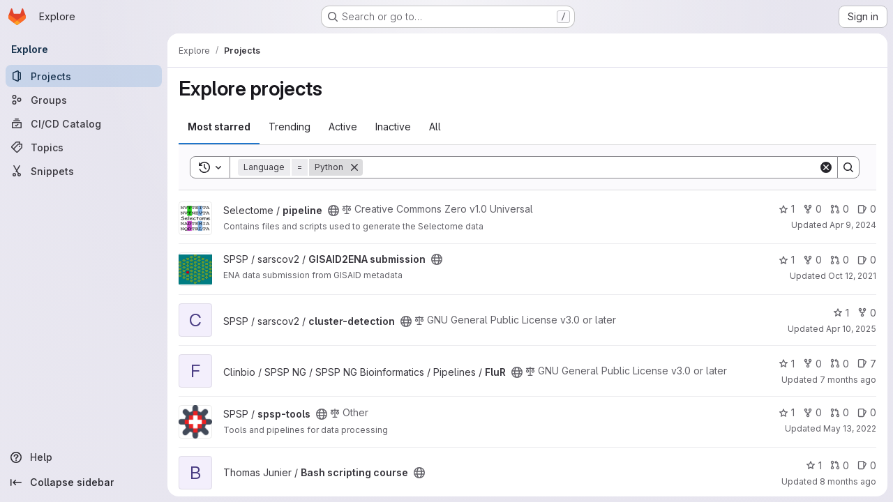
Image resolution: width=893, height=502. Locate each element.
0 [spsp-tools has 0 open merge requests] (839, 412)
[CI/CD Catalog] (84, 123)
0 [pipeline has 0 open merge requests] (839, 209)
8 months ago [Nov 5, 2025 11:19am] (848, 481)
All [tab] (435, 126)
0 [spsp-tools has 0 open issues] (866, 412)
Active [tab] (343, 126)
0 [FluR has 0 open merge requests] (839, 364)
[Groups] (84, 100)
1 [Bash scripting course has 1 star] (814, 465)
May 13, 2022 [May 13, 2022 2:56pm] (849, 428)
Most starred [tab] (219, 126)
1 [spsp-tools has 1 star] (787, 412)
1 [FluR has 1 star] (787, 364)
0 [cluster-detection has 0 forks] (866, 313)
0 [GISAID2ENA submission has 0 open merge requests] (839, 260)
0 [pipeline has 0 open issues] (866, 209)
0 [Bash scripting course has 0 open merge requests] (839, 465)
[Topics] (84, 147)
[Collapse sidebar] (84, 482)
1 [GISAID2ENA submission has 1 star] (787, 260)
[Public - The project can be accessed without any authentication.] (333, 210)
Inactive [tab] (393, 126)
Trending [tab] (289, 126)
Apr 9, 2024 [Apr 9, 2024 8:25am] (853, 225)
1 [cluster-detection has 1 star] (841, 313)
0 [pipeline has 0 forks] (812, 209)
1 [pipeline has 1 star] (787, 209)
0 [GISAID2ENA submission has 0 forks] (812, 260)
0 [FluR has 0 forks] (812, 364)
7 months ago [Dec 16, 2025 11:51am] (848, 379)
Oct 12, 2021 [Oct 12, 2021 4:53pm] (852, 276)
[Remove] (354, 167)
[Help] (84, 457)
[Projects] (84, 76)
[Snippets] (84, 171)
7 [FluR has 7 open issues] (866, 364)
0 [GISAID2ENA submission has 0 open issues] (866, 260)
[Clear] (826, 167)
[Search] (591, 167)
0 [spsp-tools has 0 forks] (812, 412)
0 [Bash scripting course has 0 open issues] (866, 465)
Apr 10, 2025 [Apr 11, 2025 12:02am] (851, 329)
